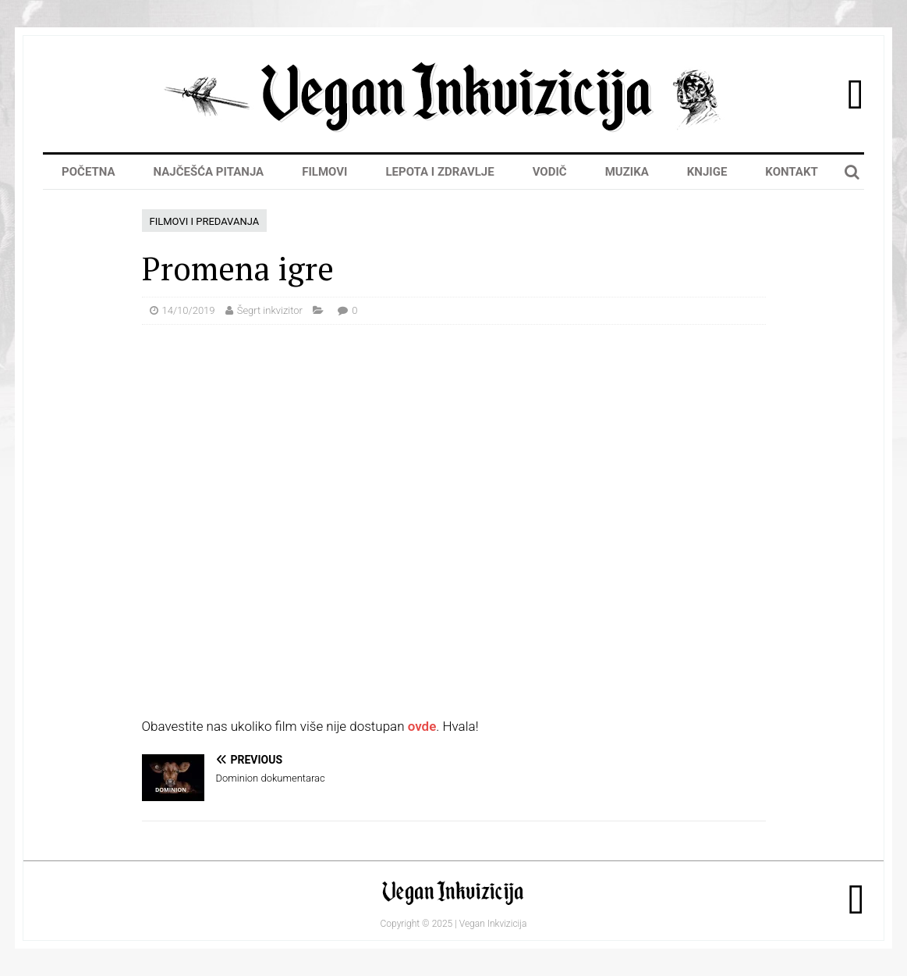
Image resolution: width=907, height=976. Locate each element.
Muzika (627, 172)
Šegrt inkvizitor (270, 310)
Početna (88, 172)
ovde (422, 726)
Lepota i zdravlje (439, 172)
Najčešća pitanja (209, 172)
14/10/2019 (188, 310)
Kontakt (791, 172)
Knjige (707, 172)
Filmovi (324, 172)
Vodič (550, 172)
